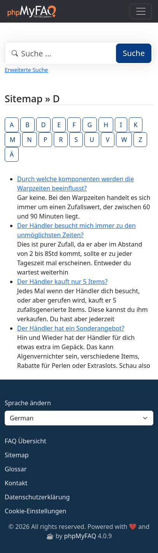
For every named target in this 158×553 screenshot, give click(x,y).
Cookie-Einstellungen (35, 511)
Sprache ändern (28, 403)
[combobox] (79, 53)
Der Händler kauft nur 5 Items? (62, 281)
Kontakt (16, 483)
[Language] (79, 418)
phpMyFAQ (80, 536)
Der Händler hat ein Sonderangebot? (70, 328)
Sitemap (17, 455)
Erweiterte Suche (26, 70)
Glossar (15, 469)
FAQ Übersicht (25, 441)
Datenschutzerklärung (37, 497)
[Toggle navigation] (141, 11)
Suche (134, 53)
